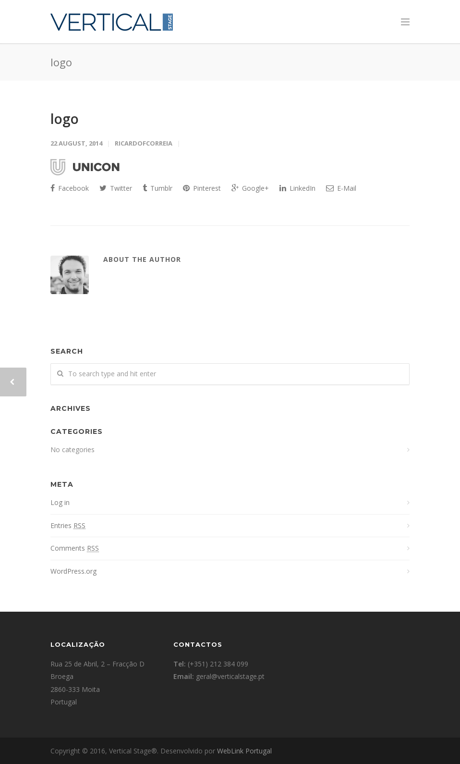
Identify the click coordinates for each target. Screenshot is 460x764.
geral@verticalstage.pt (230, 676)
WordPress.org (73, 571)
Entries (67, 525)
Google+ (250, 188)
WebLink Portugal (244, 750)
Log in (60, 502)
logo (64, 119)
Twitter (115, 188)
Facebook (69, 188)
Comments (74, 548)
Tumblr (157, 188)
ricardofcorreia (143, 143)
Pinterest (202, 188)
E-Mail (341, 188)
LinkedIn (297, 188)
